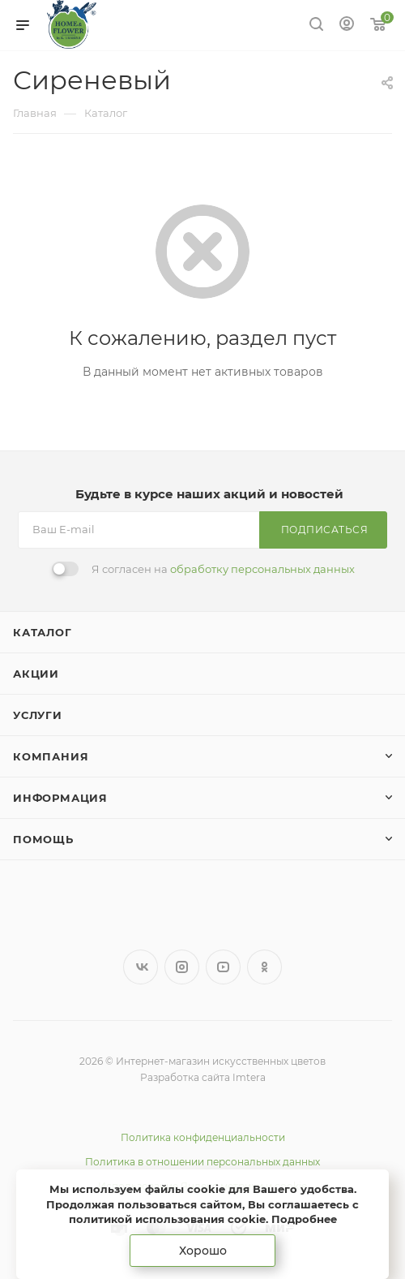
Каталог (42, 632)
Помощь (43, 839)
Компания (50, 756)
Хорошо (203, 1250)
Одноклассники (264, 967)
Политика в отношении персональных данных (202, 1162)
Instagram (181, 967)
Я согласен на (223, 568)
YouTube (223, 967)
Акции (36, 673)
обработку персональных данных (262, 568)
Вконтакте (140, 967)
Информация (60, 797)
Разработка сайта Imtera (203, 1077)
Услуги (37, 714)
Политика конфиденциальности (203, 1137)
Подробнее (304, 1218)
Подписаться (325, 529)
